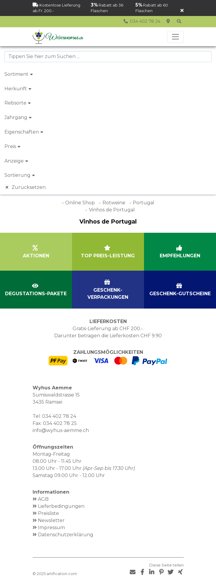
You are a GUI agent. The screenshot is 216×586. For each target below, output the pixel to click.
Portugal (143, 202)
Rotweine (114, 202)
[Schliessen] (182, 11)
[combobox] (108, 56)
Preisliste (48, 513)
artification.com (62, 573)
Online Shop (80, 202)
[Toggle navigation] (175, 37)
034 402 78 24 (59, 416)
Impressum (51, 527)
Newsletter (51, 520)
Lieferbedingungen (61, 506)
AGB (43, 499)
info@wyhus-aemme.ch (61, 430)
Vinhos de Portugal (112, 210)
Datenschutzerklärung (65, 534)
